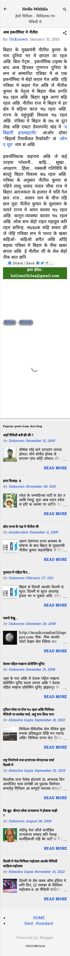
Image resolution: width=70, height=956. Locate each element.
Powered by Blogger (35, 938)
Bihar (10, 322)
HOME (39, 918)
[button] (65, 33)
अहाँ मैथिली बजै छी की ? (18, 435)
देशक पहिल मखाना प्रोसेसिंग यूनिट (24, 664)
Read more (55, 468)
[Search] (65, 10)
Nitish (26, 322)
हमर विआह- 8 (12, 481)
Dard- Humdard (38, 924)
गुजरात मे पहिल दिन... (16, 572)
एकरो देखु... (10, 618)
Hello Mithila (35, 8)
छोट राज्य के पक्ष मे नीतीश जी (21, 527)
